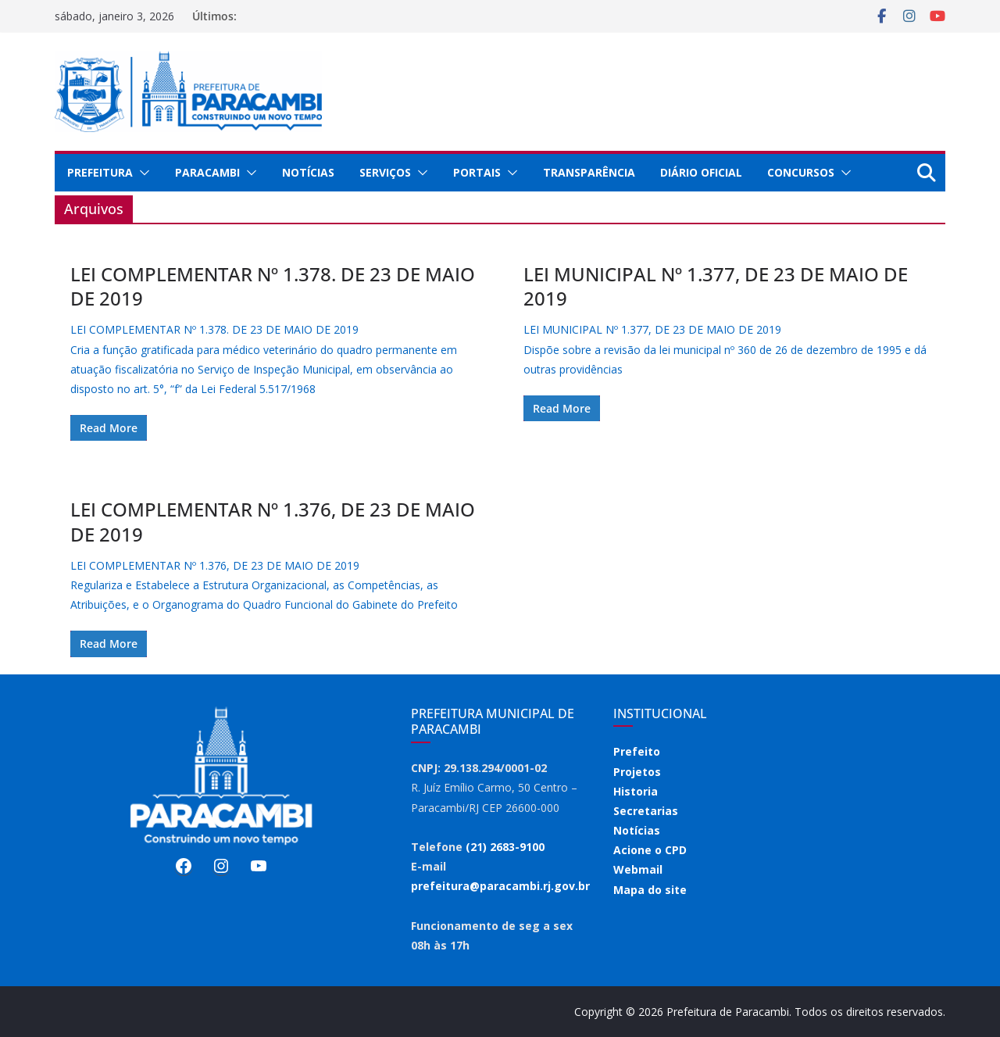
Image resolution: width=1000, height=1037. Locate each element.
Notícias (308, 172)
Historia (635, 791)
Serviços (385, 172)
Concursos (800, 172)
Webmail (637, 869)
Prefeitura (100, 172)
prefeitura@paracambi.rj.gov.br (500, 885)
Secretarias (645, 810)
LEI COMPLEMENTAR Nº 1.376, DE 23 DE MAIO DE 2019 (272, 521)
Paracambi (207, 172)
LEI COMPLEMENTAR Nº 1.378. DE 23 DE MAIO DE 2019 (272, 286)
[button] (141, 173)
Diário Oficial (701, 172)
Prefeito (636, 751)
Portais (477, 172)
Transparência (589, 172)
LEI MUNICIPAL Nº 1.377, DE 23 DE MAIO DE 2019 (715, 286)
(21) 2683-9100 (505, 846)
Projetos (637, 771)
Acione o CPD (650, 849)
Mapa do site (650, 889)
